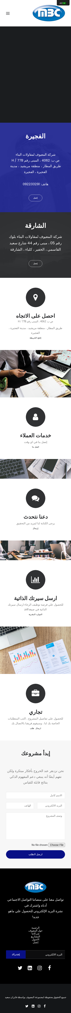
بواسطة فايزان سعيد (15, 997)
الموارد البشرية (35, 614)
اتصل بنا (35, 438)
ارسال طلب (35, 718)
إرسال (35, 519)
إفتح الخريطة (35, 338)
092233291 (31, 184)
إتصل (35, 198)
